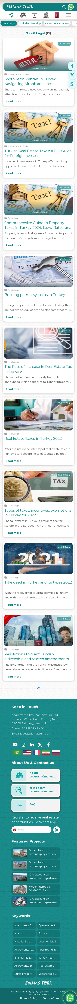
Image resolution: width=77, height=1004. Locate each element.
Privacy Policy (28, 998)
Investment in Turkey (57, 23)
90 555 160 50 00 (33, 728)
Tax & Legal (8, 23)
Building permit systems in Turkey (34, 295)
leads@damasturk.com (35, 733)
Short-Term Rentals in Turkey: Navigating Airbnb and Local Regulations (30, 84)
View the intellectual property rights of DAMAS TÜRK (35, 992)
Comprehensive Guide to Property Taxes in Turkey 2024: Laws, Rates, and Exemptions (38, 227)
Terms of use (51, 998)
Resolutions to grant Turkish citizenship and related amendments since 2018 (36, 659)
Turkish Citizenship (30, 23)
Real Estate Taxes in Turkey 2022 (33, 438)
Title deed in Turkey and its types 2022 (38, 582)
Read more (13, 101)
